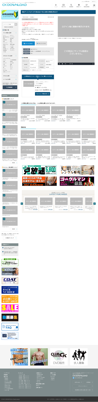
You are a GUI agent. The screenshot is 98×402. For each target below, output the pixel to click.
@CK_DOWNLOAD (78, 377)
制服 (11, 64)
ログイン (94, 1)
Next (94, 203)
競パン (11, 65)
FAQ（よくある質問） (41, 377)
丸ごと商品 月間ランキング (24, 381)
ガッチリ (5, 62)
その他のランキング (9, 237)
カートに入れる (28, 43)
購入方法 (38, 381)
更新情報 (52, 378)
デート (4, 35)
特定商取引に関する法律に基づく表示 (83, 389)
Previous (22, 203)
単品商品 (6, 379)
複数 (11, 39)
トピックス (52, 376)
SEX (4, 38)
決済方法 (38, 380)
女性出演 (5, 39)
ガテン (11, 68)
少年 (4, 64)
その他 (4, 51)
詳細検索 (10, 87)
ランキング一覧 (22, 374)
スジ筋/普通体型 (37, 51)
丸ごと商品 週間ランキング (24, 380)
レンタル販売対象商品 (9, 388)
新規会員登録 (86, 6)
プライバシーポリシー (82, 386)
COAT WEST (48, 64)
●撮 (4, 41)
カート (94, 6)
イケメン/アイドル (46, 51)
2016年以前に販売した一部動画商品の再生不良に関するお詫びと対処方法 (10, 252)
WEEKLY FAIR (7, 385)
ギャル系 (11, 62)
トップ (56, 6)
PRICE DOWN (7, 387)
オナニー (11, 35)
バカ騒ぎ (11, 47)
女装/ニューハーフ (6, 71)
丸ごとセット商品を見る (42, 93)
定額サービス (53, 373)
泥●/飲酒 (5, 50)
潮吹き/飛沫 (12, 44)
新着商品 (6, 378)
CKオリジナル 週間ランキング (25, 384)
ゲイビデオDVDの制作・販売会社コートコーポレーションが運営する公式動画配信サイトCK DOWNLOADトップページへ (14, 5)
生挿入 (4, 45)
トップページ (6, 373)
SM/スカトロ (5, 44)
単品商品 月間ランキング (24, 377)
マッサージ (12, 50)
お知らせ (52, 379)
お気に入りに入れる (42, 43)
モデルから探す (6, 75)
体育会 (32, 51)
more (13, 162)
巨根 (4, 61)
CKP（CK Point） (40, 378)
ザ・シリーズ (33, 67)
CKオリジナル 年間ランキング (25, 387)
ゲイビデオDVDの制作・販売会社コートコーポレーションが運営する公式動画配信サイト (19, 2)
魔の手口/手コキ (34, 49)
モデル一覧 (7, 390)
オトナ (11, 67)
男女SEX (11, 38)
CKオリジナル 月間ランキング (25, 386)
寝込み (4, 47)
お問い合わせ (77, 382)
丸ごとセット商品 (8, 381)
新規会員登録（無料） (40, 383)
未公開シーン (5, 48)
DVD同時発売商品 (8, 382)
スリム (4, 59)
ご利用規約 (88, 382)
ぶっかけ (11, 45)
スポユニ (5, 65)
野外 (11, 41)
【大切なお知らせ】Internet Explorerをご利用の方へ (9, 248)
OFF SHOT (12, 48)
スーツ (4, 68)
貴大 (32, 53)
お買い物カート (39, 387)
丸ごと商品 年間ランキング (24, 383)
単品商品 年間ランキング (24, 378)
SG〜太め (5, 70)
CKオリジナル (7, 384)
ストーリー (5, 42)
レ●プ (11, 42)
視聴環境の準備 (40, 374)
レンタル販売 (53, 374)
